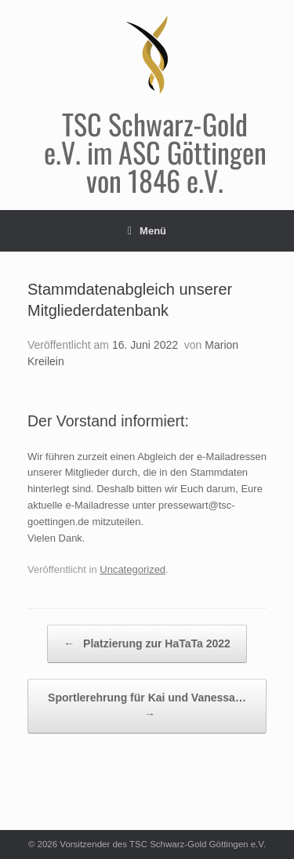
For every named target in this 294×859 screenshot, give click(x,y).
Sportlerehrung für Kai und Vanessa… (147, 707)
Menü (147, 231)
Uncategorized (132, 569)
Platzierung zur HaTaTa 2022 (147, 644)
